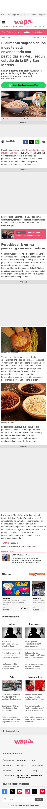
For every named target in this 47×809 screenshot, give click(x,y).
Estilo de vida (6, 38)
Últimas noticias (8, 760)
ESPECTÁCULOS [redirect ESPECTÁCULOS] (13, 26)
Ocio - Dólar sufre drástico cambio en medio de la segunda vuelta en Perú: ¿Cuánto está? (22, 32)
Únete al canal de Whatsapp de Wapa (23, 85)
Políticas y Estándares (23, 777)
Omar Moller (10, 141)
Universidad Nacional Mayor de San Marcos (18, 546)
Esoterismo (7, 771)
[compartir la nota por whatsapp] (37, 142)
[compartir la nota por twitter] (31, 142)
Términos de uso (22, 775)
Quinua (13, 543)
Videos (19, 771)
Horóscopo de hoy (15, 15)
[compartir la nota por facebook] (25, 142)
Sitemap (34, 771)
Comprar (25, 608)
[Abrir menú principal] (3, 22)
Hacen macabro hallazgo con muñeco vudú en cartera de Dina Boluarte (28, 235)
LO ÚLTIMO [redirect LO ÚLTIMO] (5, 26)
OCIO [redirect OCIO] (40, 26)
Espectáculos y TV (23, 760)
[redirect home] (23, 24)
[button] (44, 32)
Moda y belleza (8, 765)
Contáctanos (9, 775)
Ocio (33, 760)
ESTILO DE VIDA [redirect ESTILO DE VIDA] (33, 26)
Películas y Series (37, 765)
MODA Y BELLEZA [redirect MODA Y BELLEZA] (23, 26)
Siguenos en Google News (43, 142)
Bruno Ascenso (30, 15)
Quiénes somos (36, 775)
